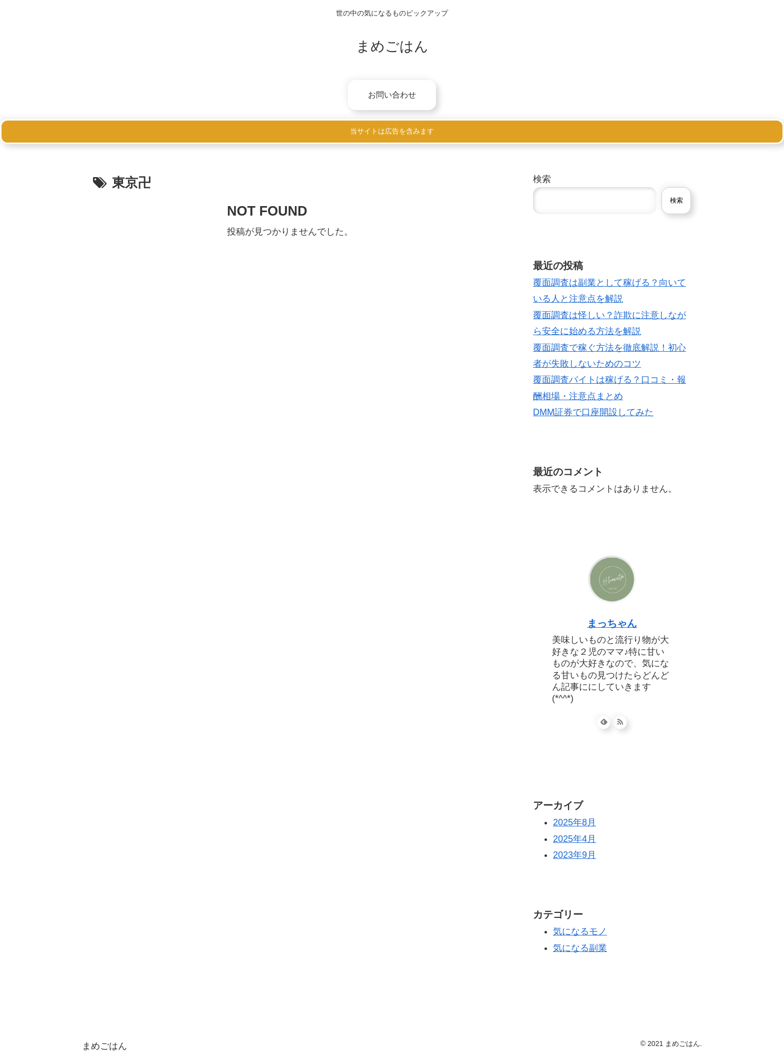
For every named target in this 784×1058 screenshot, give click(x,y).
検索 (542, 179)
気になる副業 (580, 948)
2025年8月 (574, 822)
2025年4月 (574, 839)
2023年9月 (574, 855)
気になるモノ (580, 931)
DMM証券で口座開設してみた (593, 412)
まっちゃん (612, 623)
